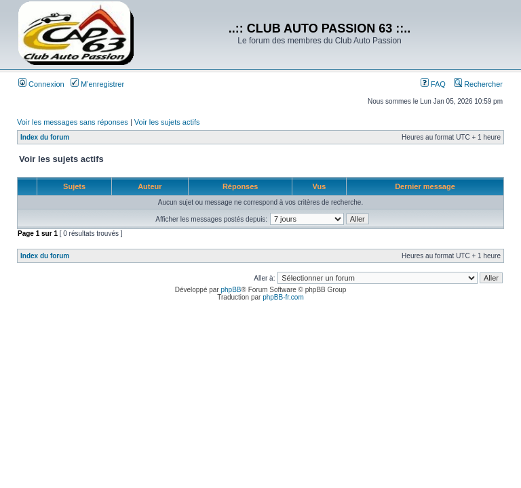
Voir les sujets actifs (167, 122)
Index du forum (44, 137)
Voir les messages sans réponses (72, 122)
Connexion (41, 84)
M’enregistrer (97, 84)
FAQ (433, 84)
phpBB (230, 289)
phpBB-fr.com (283, 297)
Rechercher (478, 84)
